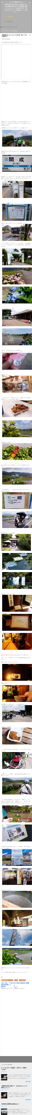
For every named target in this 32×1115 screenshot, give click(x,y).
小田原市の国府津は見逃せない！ (10, 1104)
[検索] (30, 3)
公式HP (10, 972)
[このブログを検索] (16, 31)
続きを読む (28, 1081)
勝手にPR (22, 980)
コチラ (26, 127)
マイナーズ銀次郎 (7, 980)
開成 (16, 980)
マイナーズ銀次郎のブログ (16, 2)
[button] (30, 35)
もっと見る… (10, 16)
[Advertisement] (15, 1038)
